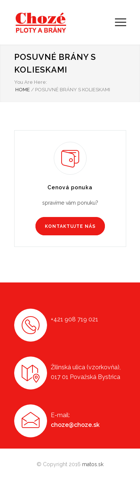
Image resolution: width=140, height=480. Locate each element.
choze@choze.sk (75, 424)
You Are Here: (30, 82)
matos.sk (92, 464)
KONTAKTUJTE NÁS (70, 226)
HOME (22, 89)
